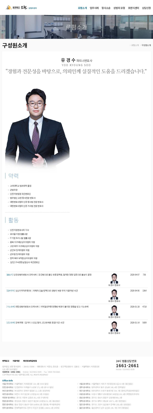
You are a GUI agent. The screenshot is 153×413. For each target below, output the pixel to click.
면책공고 (5, 361)
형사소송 (106, 8)
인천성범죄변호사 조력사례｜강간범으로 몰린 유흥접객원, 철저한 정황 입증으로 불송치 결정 (48, 274)
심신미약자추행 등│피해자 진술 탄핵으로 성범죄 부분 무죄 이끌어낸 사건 (42, 290)
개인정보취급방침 (30, 361)
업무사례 (94, 8)
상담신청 (146, 8)
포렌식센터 (133, 8)
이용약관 (16, 361)
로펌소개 (82, 8)
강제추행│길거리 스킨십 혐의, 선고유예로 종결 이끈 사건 (35, 322)
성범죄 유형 (119, 8)
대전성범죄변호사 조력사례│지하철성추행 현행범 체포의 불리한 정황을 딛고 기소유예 (47, 306)
